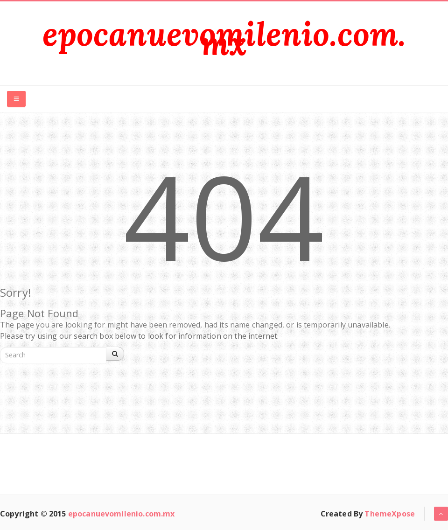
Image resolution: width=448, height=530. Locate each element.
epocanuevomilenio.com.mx (224, 38)
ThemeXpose (389, 514)
